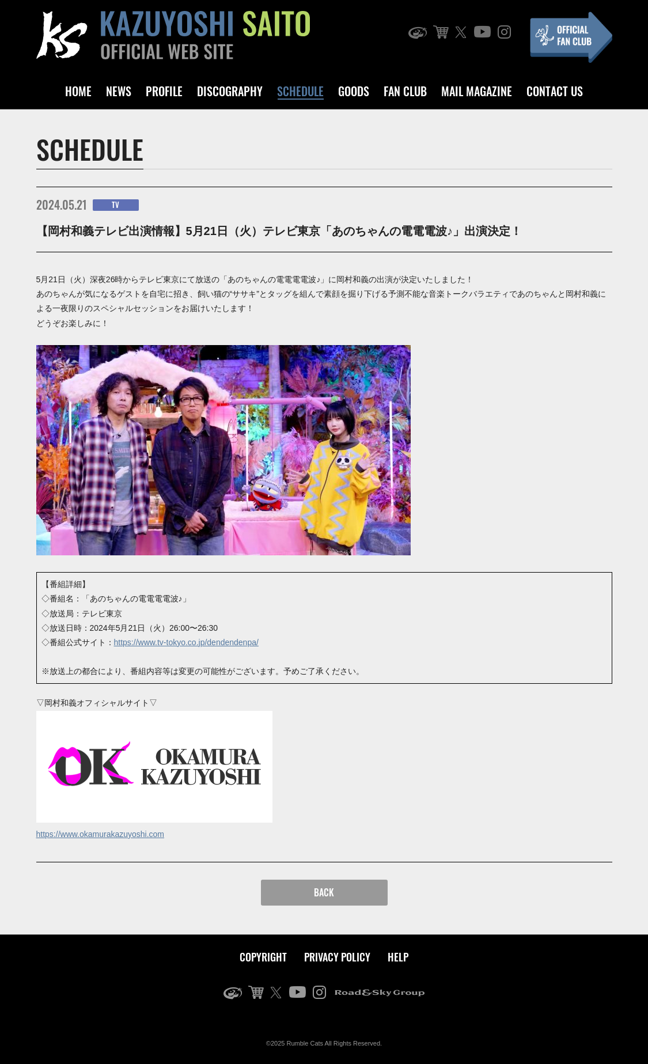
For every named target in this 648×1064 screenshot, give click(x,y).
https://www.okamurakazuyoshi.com (100, 834)
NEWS (118, 91)
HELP (398, 956)
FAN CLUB (405, 91)
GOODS (353, 91)
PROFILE (164, 91)
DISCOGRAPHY (230, 91)
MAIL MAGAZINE (476, 91)
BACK (324, 892)
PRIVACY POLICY (337, 956)
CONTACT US (554, 91)
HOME (78, 91)
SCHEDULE (300, 91)
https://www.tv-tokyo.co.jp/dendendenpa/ (186, 642)
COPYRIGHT (263, 956)
